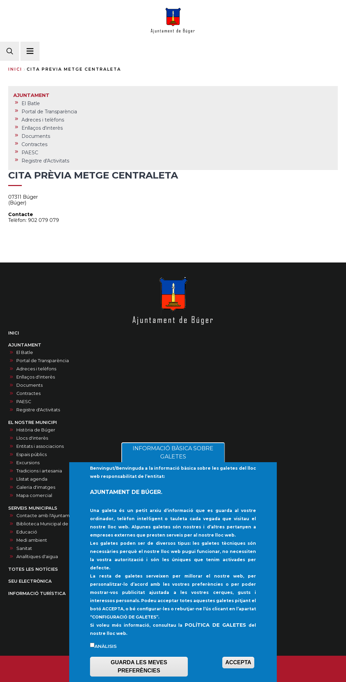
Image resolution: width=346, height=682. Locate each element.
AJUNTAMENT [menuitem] (31, 95)
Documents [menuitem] (35, 136)
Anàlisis (105, 655)
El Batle (24, 352)
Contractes (28, 393)
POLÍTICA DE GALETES (215, 634)
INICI (13, 333)
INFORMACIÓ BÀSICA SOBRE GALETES (173, 461)
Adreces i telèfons (36, 368)
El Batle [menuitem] (30, 103)
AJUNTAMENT (24, 344)
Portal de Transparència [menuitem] (49, 112)
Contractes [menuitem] (34, 144)
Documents (29, 385)
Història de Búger (35, 429)
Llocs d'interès (32, 438)
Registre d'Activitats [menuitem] (45, 161)
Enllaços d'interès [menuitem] (42, 128)
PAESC (23, 401)
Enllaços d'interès (35, 377)
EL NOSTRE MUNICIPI (32, 422)
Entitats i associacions (40, 446)
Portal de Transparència (42, 360)
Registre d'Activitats (38, 409)
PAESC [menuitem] (29, 153)
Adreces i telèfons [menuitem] (42, 120)
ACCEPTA (238, 671)
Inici (15, 69)
